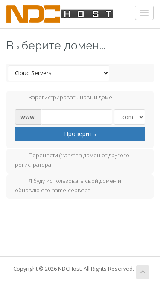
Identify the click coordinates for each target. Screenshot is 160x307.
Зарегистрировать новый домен (65, 98)
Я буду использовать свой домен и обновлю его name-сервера (68, 185)
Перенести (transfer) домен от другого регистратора (72, 159)
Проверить (80, 134)
